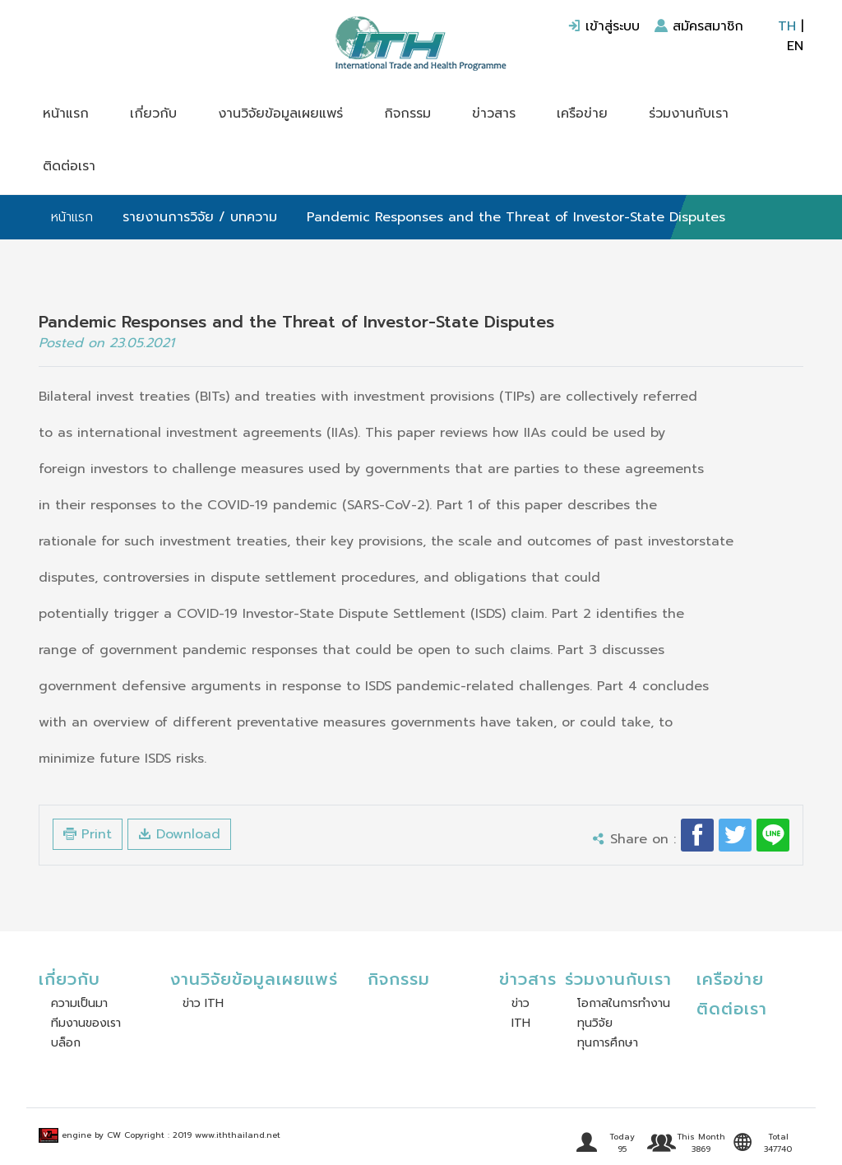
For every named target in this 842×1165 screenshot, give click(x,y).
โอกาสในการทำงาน (623, 1003)
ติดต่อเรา (69, 166)
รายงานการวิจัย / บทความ (200, 217)
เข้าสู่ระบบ (603, 26)
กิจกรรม (407, 113)
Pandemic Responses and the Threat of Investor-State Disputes (516, 217)
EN (795, 46)
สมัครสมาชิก (699, 26)
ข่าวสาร (494, 113)
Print (87, 834)
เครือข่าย (582, 113)
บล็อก (66, 1042)
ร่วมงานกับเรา (689, 113)
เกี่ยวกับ (153, 113)
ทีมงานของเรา (86, 1023)
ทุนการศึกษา (607, 1042)
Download (179, 834)
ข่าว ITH (203, 1003)
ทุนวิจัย (595, 1023)
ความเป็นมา (79, 1003)
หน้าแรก (66, 113)
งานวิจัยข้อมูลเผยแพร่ (280, 113)
